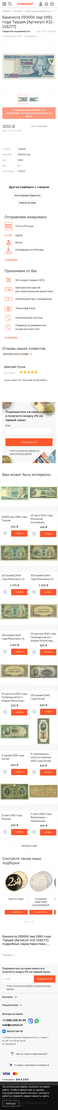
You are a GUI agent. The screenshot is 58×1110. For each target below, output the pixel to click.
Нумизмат (25, 4)
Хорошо (11, 1103)
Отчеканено (15, 1079)
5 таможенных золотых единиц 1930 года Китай (41, 757)
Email (7, 425)
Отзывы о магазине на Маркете (29, 1065)
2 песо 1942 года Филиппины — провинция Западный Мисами (42, 817)
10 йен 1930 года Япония (12, 817)
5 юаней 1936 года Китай (13, 757)
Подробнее (11, 259)
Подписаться (29, 442)
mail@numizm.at (12, 1024)
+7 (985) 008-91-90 (14, 1020)
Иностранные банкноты (28, 195)
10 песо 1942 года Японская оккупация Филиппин (42, 519)
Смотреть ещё (29, 845)
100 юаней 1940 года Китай (40, 697)
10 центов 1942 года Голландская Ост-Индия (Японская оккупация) (43, 637)
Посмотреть (16, 912)
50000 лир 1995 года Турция (14, 518)
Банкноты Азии (27, 202)
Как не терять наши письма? (29, 1053)
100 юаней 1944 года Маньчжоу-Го (13, 577)
